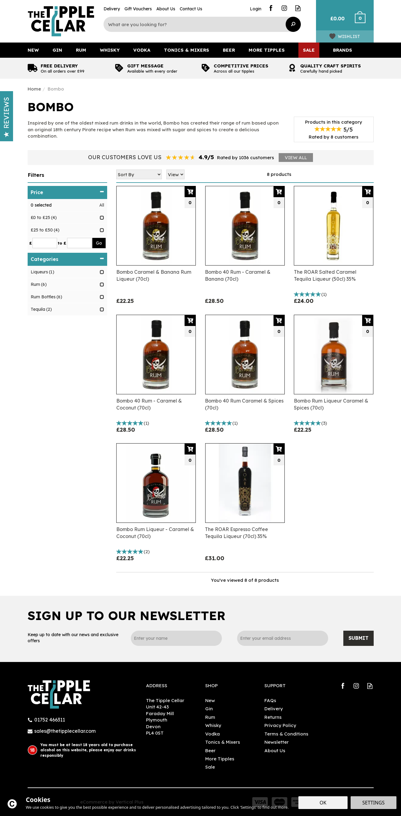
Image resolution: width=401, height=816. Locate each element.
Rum (210, 717)
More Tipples (219, 759)
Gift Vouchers (138, 9)
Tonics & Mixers (222, 742)
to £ (62, 243)
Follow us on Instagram (284, 8)
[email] (282, 638)
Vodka (212, 734)
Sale (210, 767)
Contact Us (191, 9)
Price (67, 192)
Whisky (213, 725)
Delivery (273, 708)
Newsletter (276, 742)
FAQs (270, 700)
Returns (273, 717)
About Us (274, 750)
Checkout (364, 21)
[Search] (198, 24)
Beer (210, 750)
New (210, 700)
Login (255, 9)
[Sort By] (139, 174)
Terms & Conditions (286, 734)
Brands (342, 50)
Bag (335, 21)
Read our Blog (298, 8)
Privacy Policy (280, 725)
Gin (209, 708)
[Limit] (175, 174)
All (101, 205)
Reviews (6, 117)
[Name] (176, 638)
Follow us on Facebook (270, 8)
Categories (67, 259)
